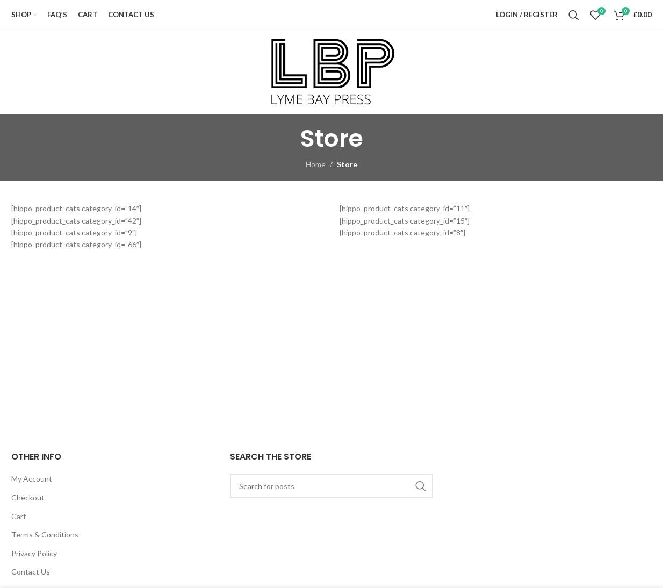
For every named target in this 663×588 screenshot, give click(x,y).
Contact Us (30, 571)
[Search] (574, 15)
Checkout (28, 497)
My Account (31, 478)
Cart (18, 516)
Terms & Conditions (44, 534)
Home (316, 164)
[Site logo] (331, 71)
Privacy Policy (34, 553)
